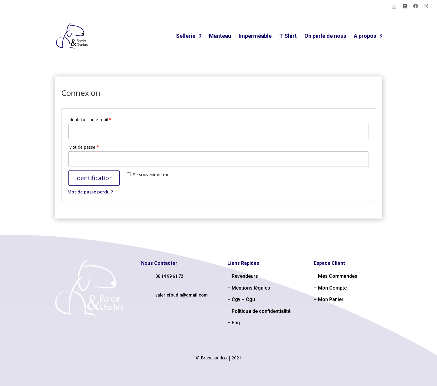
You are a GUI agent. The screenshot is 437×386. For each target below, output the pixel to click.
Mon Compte (332, 288)
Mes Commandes (337, 276)
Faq (236, 323)
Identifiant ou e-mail (89, 119)
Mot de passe (83, 147)
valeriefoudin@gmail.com (181, 295)
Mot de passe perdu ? (90, 192)
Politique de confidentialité (261, 311)
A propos (365, 36)
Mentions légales (251, 288)
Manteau (220, 36)
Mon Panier (330, 299)
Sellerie (185, 36)
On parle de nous (325, 36)
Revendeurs (245, 276)
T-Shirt (288, 36)
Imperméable (255, 36)
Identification (94, 178)
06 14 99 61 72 (169, 276)
